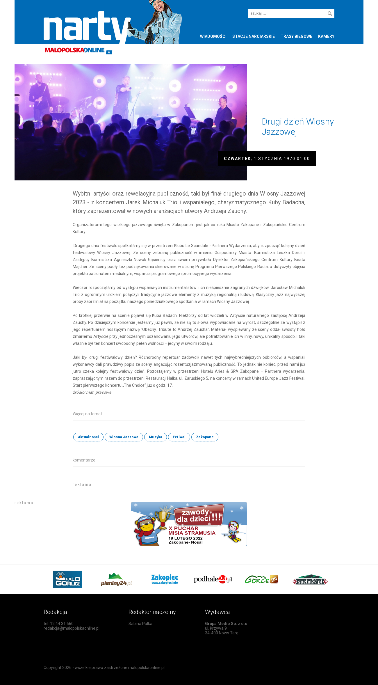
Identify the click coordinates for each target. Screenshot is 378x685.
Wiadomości (213, 36)
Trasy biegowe (296, 36)
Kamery (326, 36)
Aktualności (88, 437)
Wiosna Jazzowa (123, 437)
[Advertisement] (141, 488)
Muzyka (155, 437)
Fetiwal (179, 437)
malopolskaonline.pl (146, 667)
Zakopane (205, 437)
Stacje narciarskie (253, 36)
